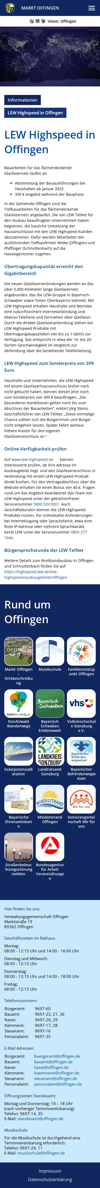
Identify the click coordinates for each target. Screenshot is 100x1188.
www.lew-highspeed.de (32, 459)
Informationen (22, 100)
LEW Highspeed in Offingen (35, 113)
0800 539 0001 (46, 504)
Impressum (50, 1171)
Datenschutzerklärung (50, 1179)
